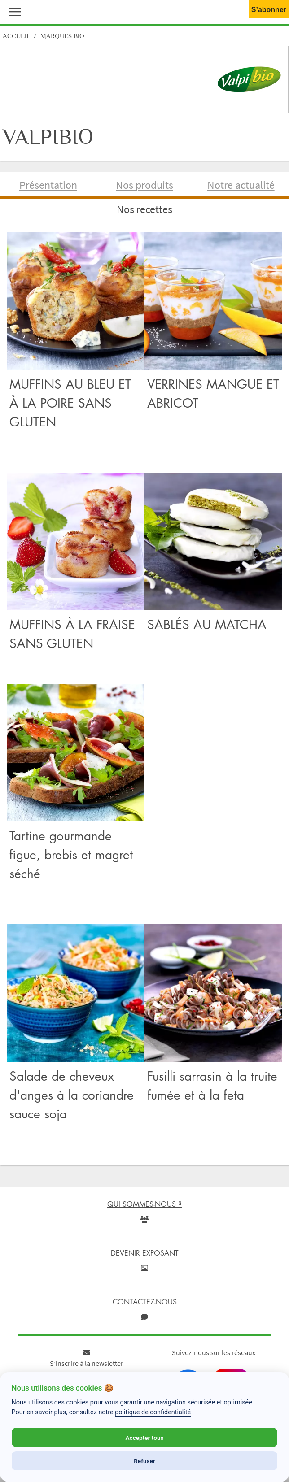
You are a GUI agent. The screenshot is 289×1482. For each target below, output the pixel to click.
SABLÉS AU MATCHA (207, 624)
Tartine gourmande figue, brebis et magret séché (71, 854)
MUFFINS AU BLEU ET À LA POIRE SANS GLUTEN (70, 402)
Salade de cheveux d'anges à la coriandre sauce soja (71, 1094)
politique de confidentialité (153, 1412)
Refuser (144, 1461)
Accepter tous (144, 1437)
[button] (13, 10)
